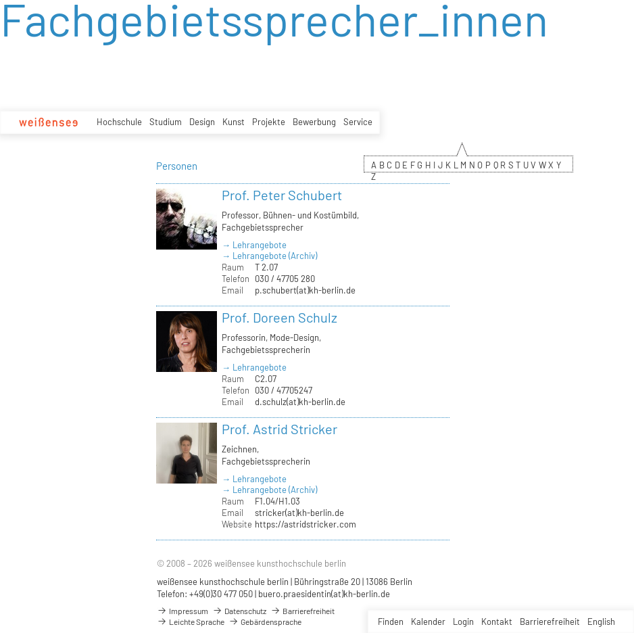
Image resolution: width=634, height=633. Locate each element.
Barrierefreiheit (550, 621)
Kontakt (496, 621)
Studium (165, 121)
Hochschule (119, 121)
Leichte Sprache (190, 621)
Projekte (268, 121)
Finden (391, 621)
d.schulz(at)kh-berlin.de (300, 401)
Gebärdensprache (264, 621)
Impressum (182, 610)
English (601, 621)
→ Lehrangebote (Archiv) (269, 255)
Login (463, 621)
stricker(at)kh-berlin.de (299, 512)
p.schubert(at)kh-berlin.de (305, 290)
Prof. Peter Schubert (282, 195)
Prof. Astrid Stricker (279, 429)
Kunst (233, 121)
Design (202, 121)
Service (357, 121)
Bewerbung (314, 121)
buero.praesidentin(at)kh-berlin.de (324, 593)
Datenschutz (239, 610)
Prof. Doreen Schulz (279, 317)
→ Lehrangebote (254, 244)
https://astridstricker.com (305, 524)
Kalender (428, 621)
